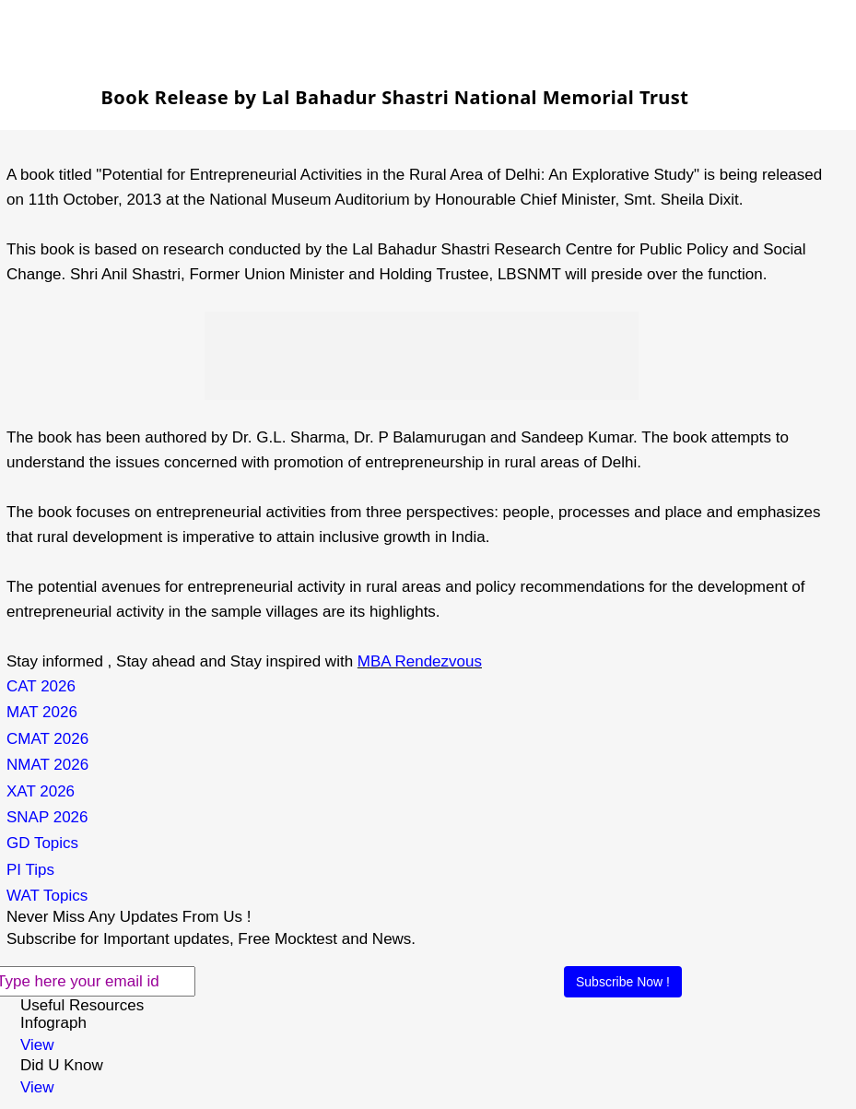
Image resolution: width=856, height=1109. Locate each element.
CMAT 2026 (47, 739)
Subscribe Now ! (623, 981)
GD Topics (42, 843)
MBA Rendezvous (420, 661)
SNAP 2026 (47, 817)
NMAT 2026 (47, 764)
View (37, 1045)
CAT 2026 (41, 686)
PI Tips (30, 870)
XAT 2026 (40, 791)
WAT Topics (47, 895)
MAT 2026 (41, 712)
